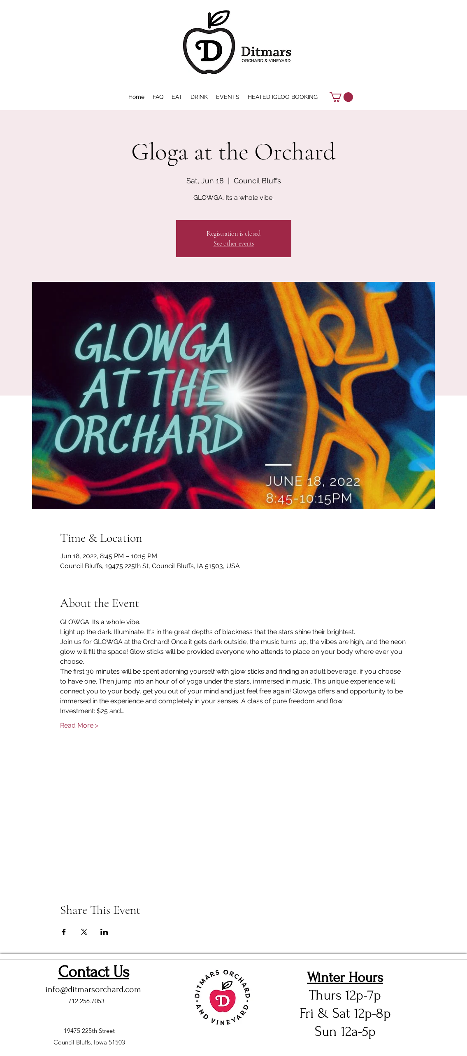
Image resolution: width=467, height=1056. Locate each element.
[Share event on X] (84, 932)
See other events (234, 243)
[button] (341, 97)
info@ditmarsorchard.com (93, 989)
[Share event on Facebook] (64, 932)
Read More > (79, 725)
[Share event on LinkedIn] (104, 932)
